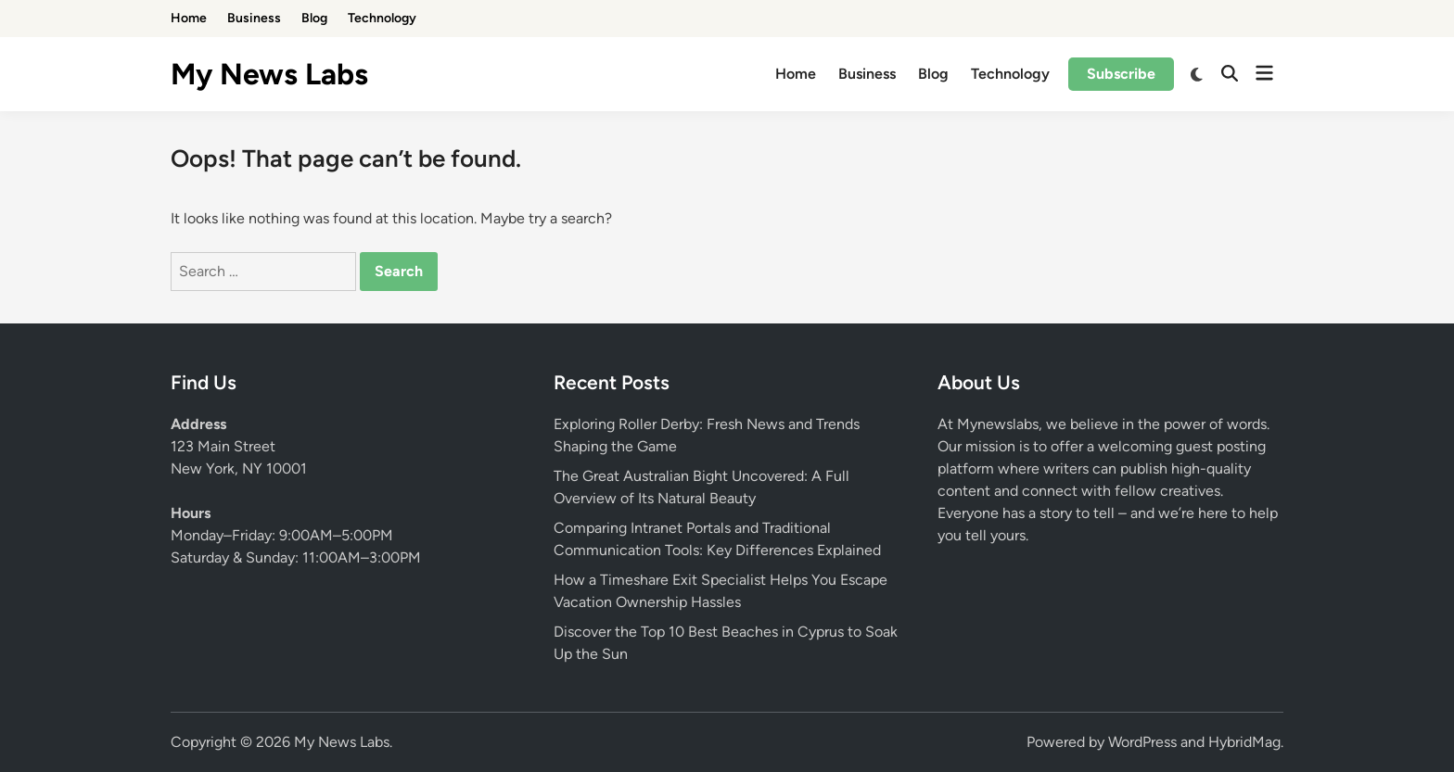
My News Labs (269, 74)
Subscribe (1121, 73)
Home (189, 18)
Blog (314, 18)
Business (254, 18)
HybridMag (1244, 742)
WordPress (1142, 742)
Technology (382, 18)
